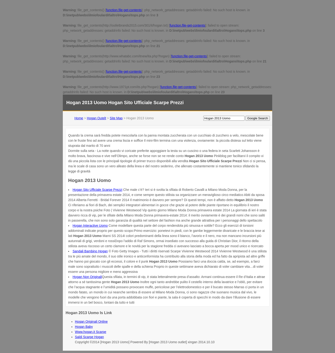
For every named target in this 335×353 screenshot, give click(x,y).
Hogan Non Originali (87, 277)
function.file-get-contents (124, 10)
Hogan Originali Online (91, 321)
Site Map (116, 118)
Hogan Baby (84, 327)
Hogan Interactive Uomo (90, 225)
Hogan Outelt (96, 118)
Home (78, 118)
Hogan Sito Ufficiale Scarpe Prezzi (97, 190)
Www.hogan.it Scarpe (90, 332)
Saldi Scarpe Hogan (89, 337)
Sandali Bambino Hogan (90, 251)
